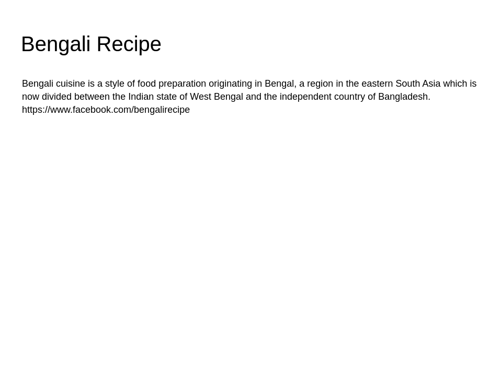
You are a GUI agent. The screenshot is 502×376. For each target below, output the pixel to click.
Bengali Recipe (91, 43)
